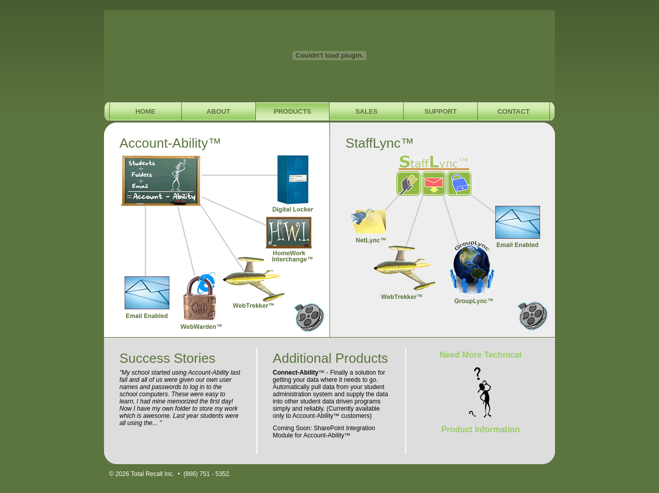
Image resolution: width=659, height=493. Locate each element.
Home (145, 111)
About (218, 111)
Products (292, 111)
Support (440, 111)
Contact (513, 111)
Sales (366, 111)
